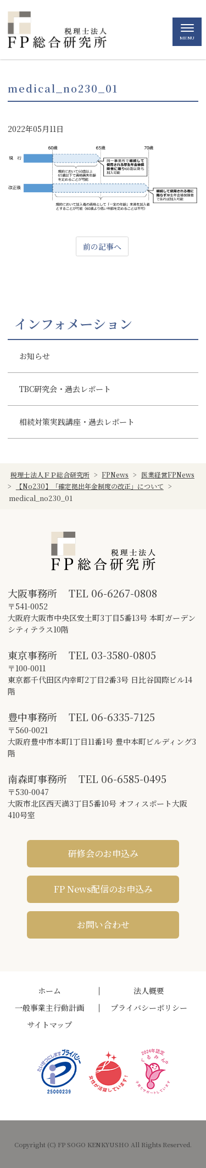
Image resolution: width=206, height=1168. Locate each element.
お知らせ (34, 355)
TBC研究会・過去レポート (65, 388)
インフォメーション (73, 323)
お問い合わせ (103, 924)
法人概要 (148, 990)
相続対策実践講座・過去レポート (77, 421)
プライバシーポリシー (148, 1007)
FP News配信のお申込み (103, 889)
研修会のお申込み (103, 853)
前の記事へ (102, 246)
